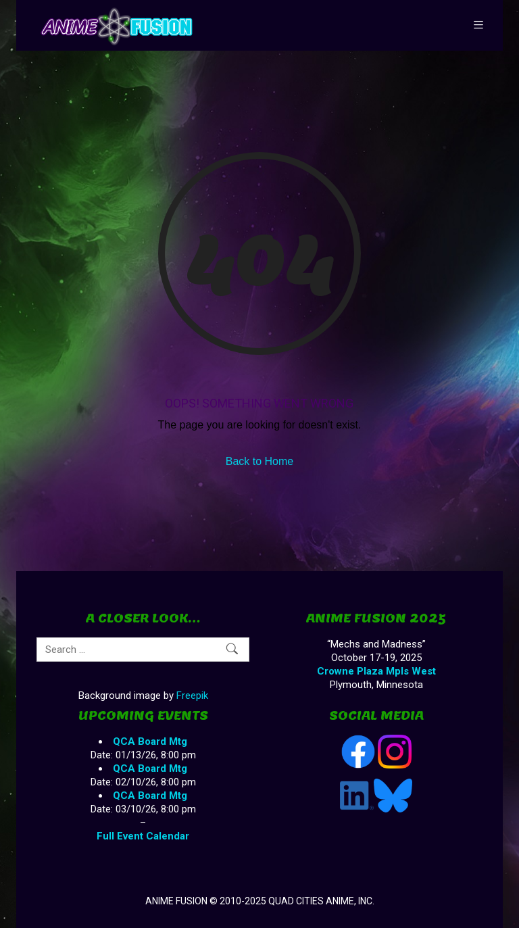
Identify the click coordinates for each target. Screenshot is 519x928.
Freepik (192, 695)
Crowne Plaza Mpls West (376, 671)
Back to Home (259, 461)
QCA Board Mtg (150, 741)
